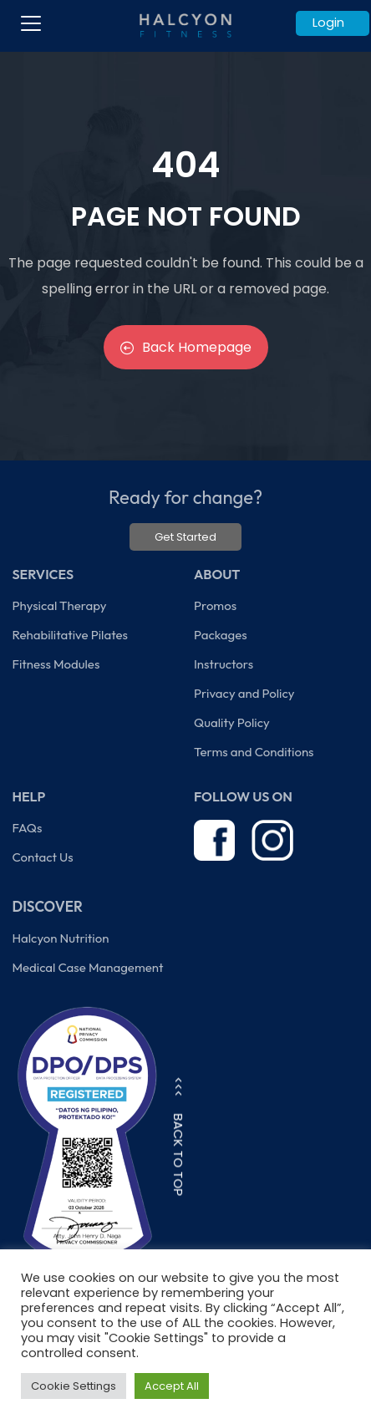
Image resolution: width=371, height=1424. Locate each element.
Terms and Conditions (254, 752)
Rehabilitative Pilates (69, 635)
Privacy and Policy (244, 693)
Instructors (223, 664)
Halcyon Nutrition (60, 938)
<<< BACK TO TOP (178, 1136)
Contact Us (42, 857)
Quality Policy (232, 722)
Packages (220, 635)
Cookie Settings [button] (73, 1386)
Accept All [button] (172, 1386)
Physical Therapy (59, 605)
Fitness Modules (55, 664)
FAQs (27, 828)
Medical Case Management (87, 967)
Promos (215, 605)
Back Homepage (186, 347)
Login (328, 22)
